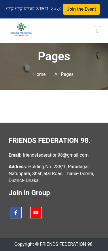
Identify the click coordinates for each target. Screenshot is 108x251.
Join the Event (81, 9)
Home (40, 74)
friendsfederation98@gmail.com (54, 155)
